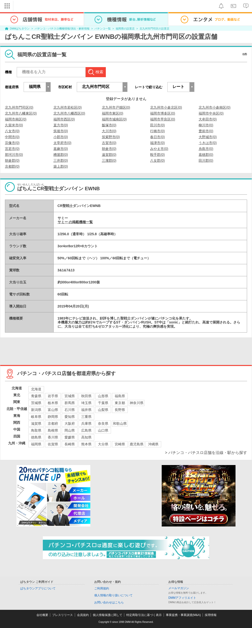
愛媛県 (69, 437)
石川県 (69, 410)
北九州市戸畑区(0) (116, 107)
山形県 (103, 396)
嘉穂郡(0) (206, 154)
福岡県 (36, 444)
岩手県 (53, 396)
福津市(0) (157, 143)
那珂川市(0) (14, 154)
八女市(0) (12, 131)
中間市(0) (12, 137)
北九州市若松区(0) (67, 107)
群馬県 (69, 403)
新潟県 (36, 410)
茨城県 (36, 403)
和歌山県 (120, 423)
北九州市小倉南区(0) (214, 107)
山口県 (103, 430)
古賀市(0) (109, 143)
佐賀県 (53, 444)
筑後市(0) (60, 131)
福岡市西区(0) (64, 119)
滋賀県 (36, 423)
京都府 (53, 423)
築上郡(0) (60, 166)
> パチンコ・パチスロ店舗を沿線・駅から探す (206, 453)
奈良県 (103, 423)
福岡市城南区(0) (114, 119)
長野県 (120, 410)
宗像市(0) (12, 143)
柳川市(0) (206, 125)
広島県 (86, 430)
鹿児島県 (136, 444)
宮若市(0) (12, 148)
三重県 (86, 417)
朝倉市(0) (109, 148)
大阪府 (69, 423)
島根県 (53, 430)
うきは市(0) (208, 143)
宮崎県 (120, 444)
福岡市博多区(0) (162, 113)
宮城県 (69, 396)
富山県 (53, 410)
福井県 (86, 410)
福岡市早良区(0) (162, 119)
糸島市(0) (206, 148)
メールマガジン (178, 588)
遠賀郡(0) (109, 154)
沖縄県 (153, 444)
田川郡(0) (206, 160)
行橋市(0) (157, 131)
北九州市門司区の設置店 (154, 28)
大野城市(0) (208, 137)
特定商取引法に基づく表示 (144, 615)
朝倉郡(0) (12, 160)
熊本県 (86, 444)
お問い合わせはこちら (109, 602)
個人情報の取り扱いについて (113, 595)
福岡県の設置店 (125, 28)
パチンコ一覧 (102, 28)
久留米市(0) (14, 125)
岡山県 (69, 430)
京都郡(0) (12, 166)
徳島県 (36, 437)
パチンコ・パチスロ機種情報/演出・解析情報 (62, 28)
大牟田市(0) (208, 119)
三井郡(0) (60, 160)
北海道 (36, 389)
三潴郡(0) (109, 160)
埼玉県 (86, 403)
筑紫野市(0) (111, 137)
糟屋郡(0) (60, 154)
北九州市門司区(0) (19, 107)
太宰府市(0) (62, 143)
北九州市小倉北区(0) (166, 107)
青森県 (36, 396)
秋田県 (86, 396)
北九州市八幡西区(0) (69, 113)
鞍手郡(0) (157, 154)
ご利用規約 (101, 588)
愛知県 (69, 417)
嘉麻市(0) (60, 148)
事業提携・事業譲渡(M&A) (183, 615)
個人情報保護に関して (107, 615)
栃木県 (53, 403)
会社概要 (42, 615)
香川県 (53, 437)
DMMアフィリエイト (182, 597)
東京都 (120, 403)
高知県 (86, 437)
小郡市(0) (60, 137)
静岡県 (53, 417)
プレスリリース (62, 615)
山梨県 (103, 410)
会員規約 (83, 615)
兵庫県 (86, 423)
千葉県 (103, 403)
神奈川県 (136, 403)
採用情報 (211, 615)
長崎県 (69, 444)
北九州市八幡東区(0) (21, 113)
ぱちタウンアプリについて (38, 588)
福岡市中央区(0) (211, 113)
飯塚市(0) (109, 125)
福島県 (120, 396)
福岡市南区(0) (15, 119)
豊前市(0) (206, 131)
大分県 (103, 444)
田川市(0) (157, 125)
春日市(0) (157, 137)
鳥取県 (36, 430)
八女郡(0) (157, 160)
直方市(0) (60, 125)
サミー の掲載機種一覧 (75, 222)
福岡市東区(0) (112, 113)
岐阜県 (36, 417)
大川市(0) (109, 131)
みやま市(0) (159, 148)
